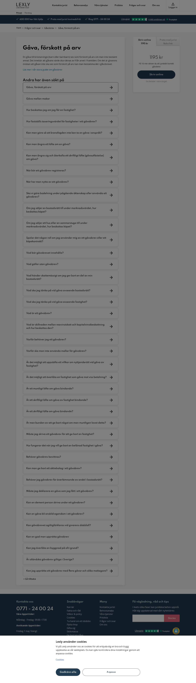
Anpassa (111, 672)
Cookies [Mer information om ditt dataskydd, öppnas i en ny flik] (60, 659)
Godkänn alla (68, 672)
